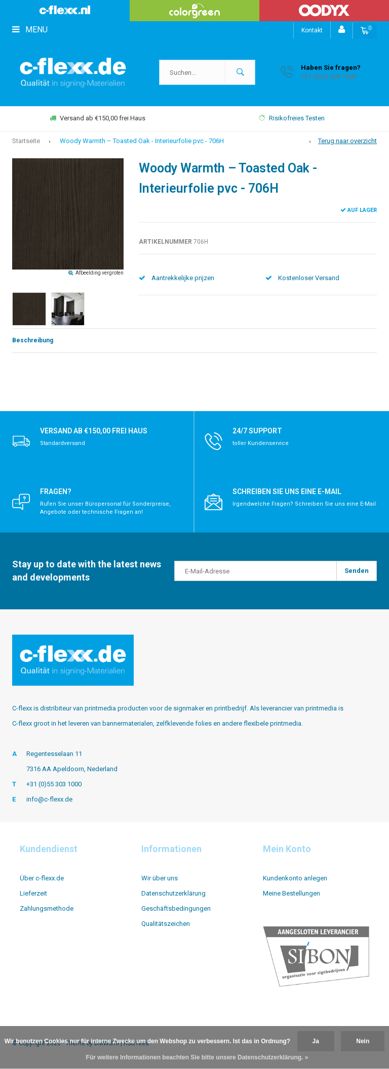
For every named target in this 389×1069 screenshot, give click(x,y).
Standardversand (62, 443)
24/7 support (257, 431)
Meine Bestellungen (291, 893)
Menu (30, 29)
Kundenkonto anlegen (295, 878)
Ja (316, 1041)
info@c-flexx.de (49, 799)
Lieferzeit (33, 893)
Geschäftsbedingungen (176, 908)
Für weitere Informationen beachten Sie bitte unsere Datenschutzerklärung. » (197, 1057)
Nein (362, 1041)
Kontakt (312, 30)
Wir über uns (159, 878)
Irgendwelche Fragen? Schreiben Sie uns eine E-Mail (304, 504)
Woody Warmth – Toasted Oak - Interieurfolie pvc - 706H (142, 141)
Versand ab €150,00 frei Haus (97, 118)
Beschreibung (32, 340)
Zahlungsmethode (46, 908)
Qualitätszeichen (165, 923)
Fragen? (55, 491)
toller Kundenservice (260, 443)
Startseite (26, 141)
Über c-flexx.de (42, 878)
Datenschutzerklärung (173, 893)
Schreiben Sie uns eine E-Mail (286, 491)
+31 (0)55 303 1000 (54, 784)
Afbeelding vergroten (99, 273)
